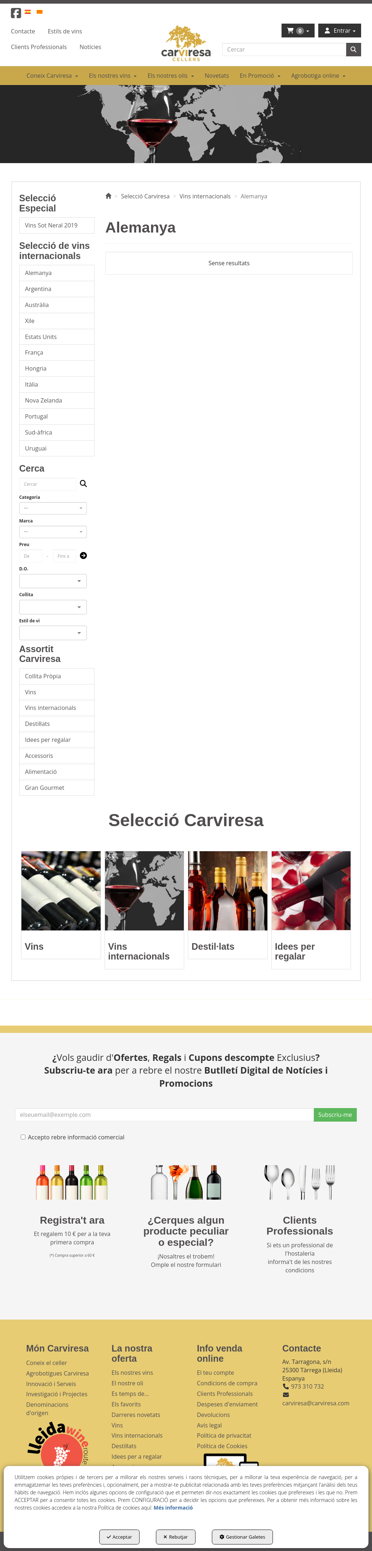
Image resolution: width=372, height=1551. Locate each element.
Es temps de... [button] (130, 1394)
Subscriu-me (335, 1115)
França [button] (34, 352)
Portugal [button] (36, 416)
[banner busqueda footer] (186, 1182)
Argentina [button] (38, 289)
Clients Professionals (300, 1226)
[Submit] (81, 556)
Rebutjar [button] (175, 1537)
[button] (16, 15)
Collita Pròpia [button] (43, 676)
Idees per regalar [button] (48, 740)
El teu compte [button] (215, 1373)
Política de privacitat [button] (224, 1435)
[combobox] (53, 508)
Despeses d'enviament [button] (227, 1404)
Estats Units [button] (41, 337)
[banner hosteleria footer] (300, 1182)
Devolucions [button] (213, 1415)
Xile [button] (30, 321)
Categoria (29, 497)
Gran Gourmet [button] (44, 788)
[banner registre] (72, 1182)
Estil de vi (29, 621)
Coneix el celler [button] (46, 1363)
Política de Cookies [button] (222, 1446)
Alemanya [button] (38, 273)
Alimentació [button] (41, 772)
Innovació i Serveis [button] (51, 1384)
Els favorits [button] (126, 1404)
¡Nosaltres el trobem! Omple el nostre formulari (186, 1260)
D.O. (23, 569)
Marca (26, 521)
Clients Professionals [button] (225, 1394)
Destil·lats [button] (37, 724)
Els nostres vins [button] (132, 1373)
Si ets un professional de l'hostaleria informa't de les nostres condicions (300, 1257)
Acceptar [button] (119, 1537)
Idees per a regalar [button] (137, 1457)
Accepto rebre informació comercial (73, 1137)
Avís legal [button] (209, 1425)
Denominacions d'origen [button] (47, 1409)
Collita (26, 594)
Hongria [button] (35, 368)
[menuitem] (32, 11)
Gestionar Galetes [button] (242, 1537)
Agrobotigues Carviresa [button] (57, 1373)
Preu (24, 544)
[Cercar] (353, 49)
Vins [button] (30, 692)
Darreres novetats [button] (136, 1415)
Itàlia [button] (31, 384)
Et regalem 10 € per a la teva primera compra (72, 1238)
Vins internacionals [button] (50, 708)
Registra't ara (72, 1220)
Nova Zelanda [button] (43, 400)
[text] (284, 49)
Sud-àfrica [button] (38, 432)
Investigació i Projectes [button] (57, 1394)
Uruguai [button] (35, 448)
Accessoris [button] (39, 756)
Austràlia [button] (37, 305)
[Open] (79, 581)
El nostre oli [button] (127, 1383)
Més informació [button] (173, 1507)
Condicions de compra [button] (227, 1383)
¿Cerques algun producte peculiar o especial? (186, 1231)
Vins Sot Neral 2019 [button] (51, 225)
